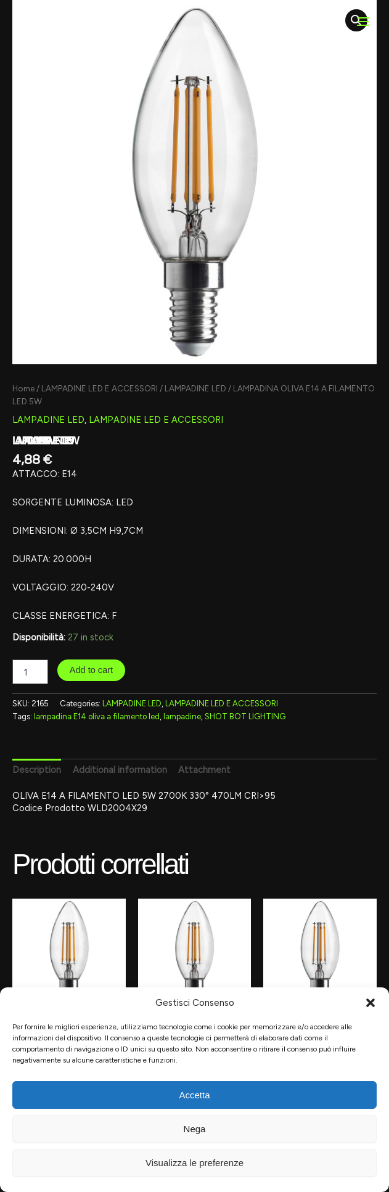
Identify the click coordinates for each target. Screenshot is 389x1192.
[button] (370, 1003)
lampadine (182, 716)
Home (23, 388)
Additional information (120, 769)
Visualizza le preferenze (194, 1162)
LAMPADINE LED (195, 388)
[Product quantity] (30, 671)
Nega (195, 1129)
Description (36, 769)
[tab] (36, 769)
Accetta (194, 1095)
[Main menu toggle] (363, 21)
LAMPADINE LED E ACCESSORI (99, 388)
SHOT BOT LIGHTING (245, 716)
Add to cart (91, 670)
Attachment (204, 769)
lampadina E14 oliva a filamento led (97, 716)
